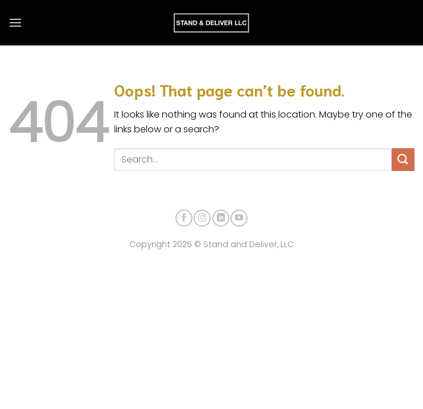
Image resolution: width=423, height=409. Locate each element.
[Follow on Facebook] (183, 218)
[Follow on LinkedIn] (220, 218)
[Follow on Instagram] (202, 218)
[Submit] (403, 159)
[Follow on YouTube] (239, 218)
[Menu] (15, 22)
